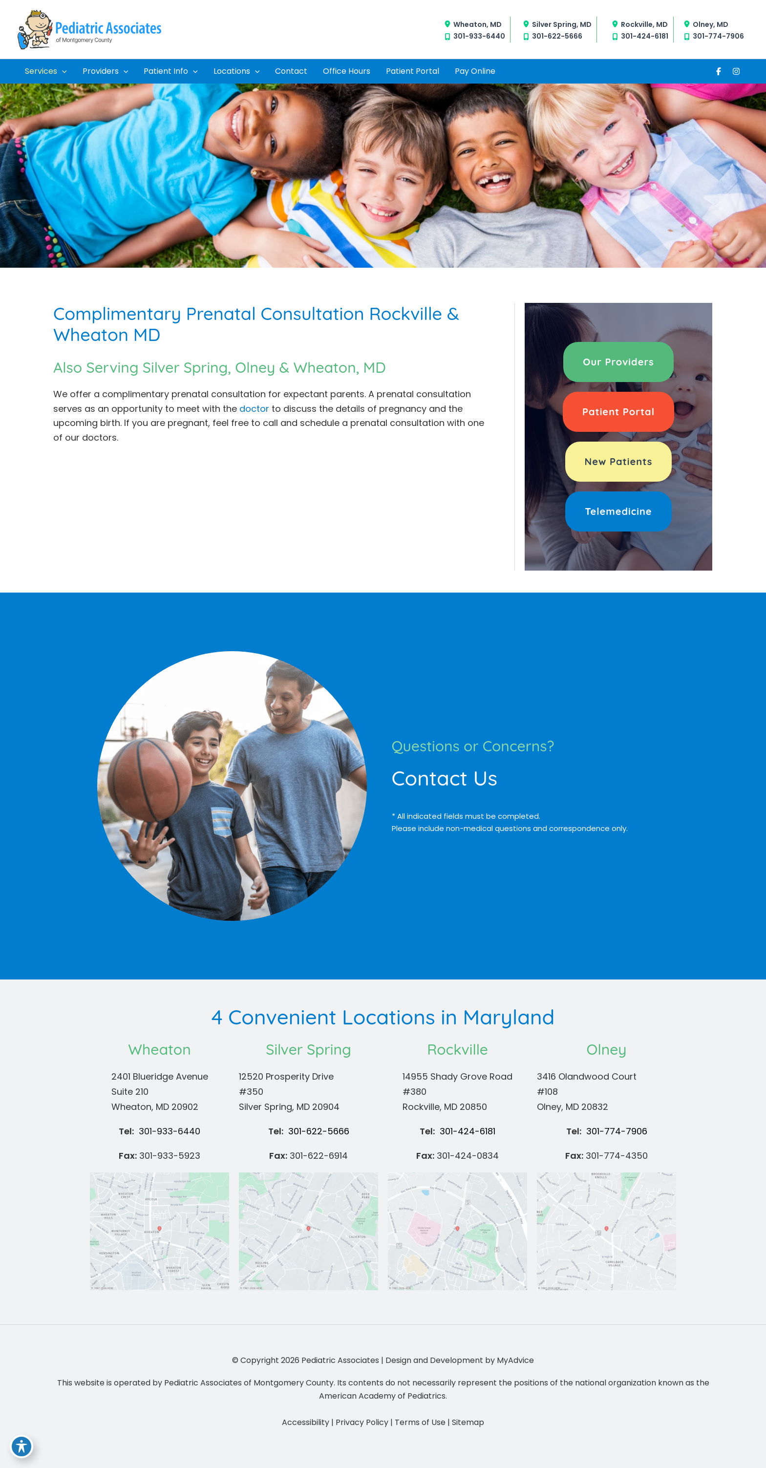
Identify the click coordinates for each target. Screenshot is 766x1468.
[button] (618, 362)
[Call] (474, 36)
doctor (254, 409)
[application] (62, 71)
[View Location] (448, 24)
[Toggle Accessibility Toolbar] (21, 1446)
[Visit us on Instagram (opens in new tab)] (736, 71)
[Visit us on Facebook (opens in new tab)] (718, 71)
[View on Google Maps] (159, 1230)
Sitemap (468, 1422)
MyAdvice (515, 1360)
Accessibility (305, 1422)
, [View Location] (477, 24)
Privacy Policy (362, 1422)
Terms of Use (420, 1422)
